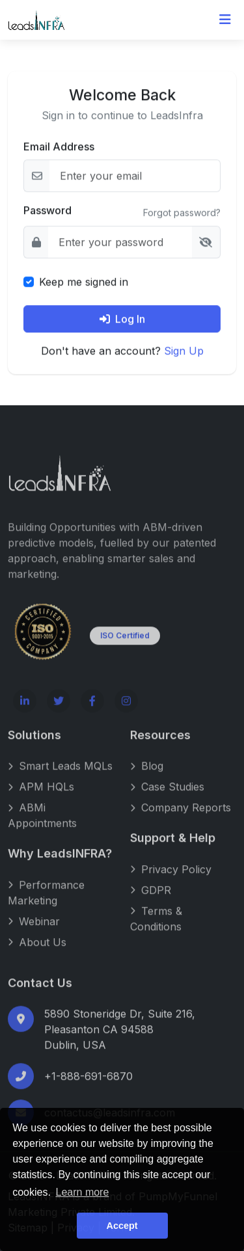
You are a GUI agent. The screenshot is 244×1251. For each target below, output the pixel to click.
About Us (37, 953)
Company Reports (180, 819)
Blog (146, 778)
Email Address (58, 147)
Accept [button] (122, 1225)
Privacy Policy (170, 880)
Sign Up (184, 351)
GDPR (150, 901)
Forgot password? (182, 213)
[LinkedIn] (24, 712)
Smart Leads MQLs (60, 778)
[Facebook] (92, 712)
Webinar (34, 932)
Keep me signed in (83, 282)
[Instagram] (126, 712)
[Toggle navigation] (225, 19)
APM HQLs (41, 798)
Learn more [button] (82, 1192)
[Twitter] (58, 712)
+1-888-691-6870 (88, 1088)
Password (47, 210)
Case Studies (167, 798)
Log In (122, 319)
